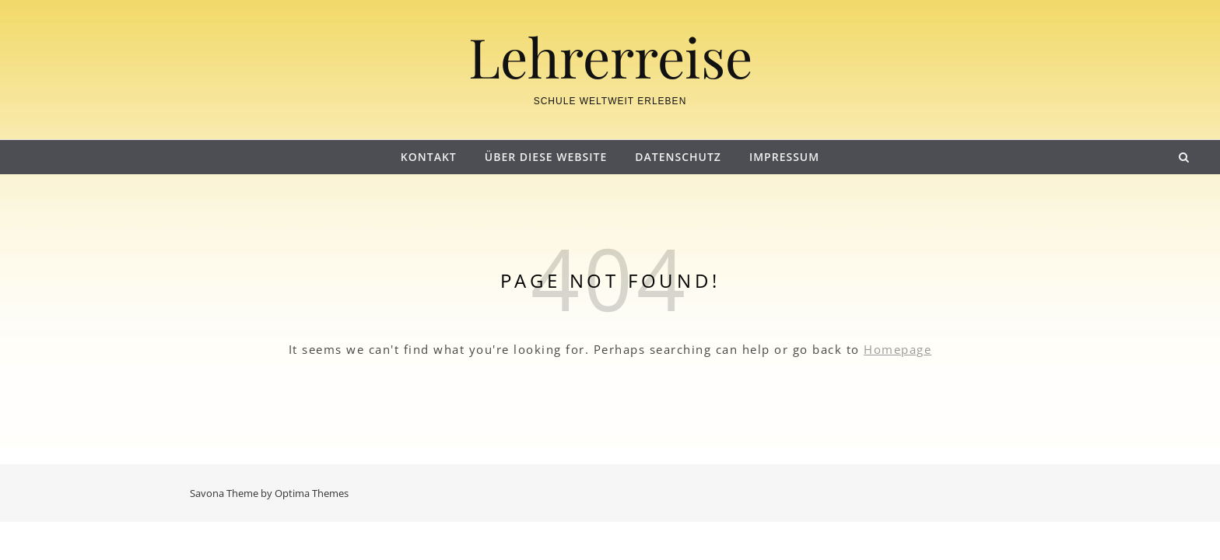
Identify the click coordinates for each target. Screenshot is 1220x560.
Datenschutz (678, 156)
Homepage (897, 349)
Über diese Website (546, 156)
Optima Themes (312, 493)
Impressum (784, 156)
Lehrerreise (610, 56)
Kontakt (429, 156)
